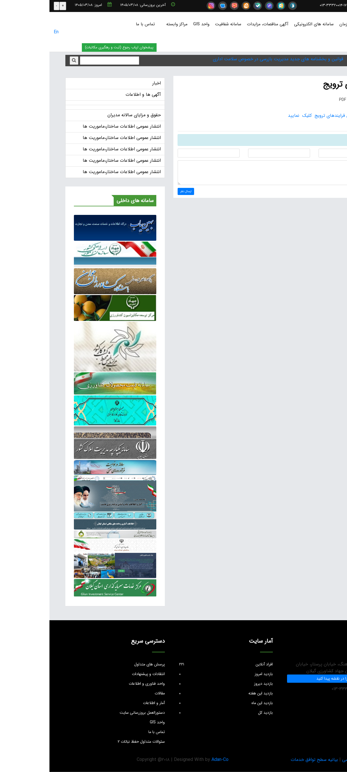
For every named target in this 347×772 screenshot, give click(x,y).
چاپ (323, 100)
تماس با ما (95, 24)
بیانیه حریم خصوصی (312, 759)
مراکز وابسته (127, 24)
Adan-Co (170, 759)
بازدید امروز (176, 674)
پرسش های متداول (100, 664)
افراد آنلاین (176, 664)
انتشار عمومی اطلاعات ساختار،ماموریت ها (72, 126)
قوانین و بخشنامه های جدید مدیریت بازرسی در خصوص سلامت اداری (228, 59)
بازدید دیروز (176, 683)
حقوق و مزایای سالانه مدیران (84, 115)
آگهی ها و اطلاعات (93, 94)
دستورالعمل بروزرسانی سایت (92, 712)
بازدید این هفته (176, 693)
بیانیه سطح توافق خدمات (264, 759)
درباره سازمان (301, 24)
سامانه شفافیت (179, 24)
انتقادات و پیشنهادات (98, 674)
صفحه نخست (331, 24)
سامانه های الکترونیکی (264, 24)
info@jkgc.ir (324, 5)
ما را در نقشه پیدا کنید (284, 678)
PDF (297, 100)
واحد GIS (152, 24)
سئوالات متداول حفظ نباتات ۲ (91, 741)
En (6, 32)
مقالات (110, 693)
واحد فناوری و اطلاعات (97, 683)
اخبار (107, 83)
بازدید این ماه (176, 703)
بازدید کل (176, 712)
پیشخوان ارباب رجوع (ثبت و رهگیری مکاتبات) (70, 47)
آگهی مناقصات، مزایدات (218, 24)
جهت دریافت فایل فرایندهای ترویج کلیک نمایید (284, 115)
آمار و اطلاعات (104, 703)
